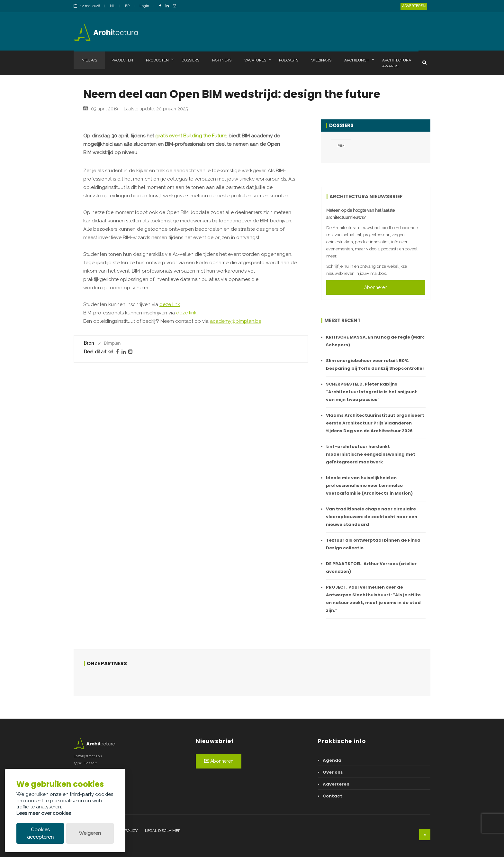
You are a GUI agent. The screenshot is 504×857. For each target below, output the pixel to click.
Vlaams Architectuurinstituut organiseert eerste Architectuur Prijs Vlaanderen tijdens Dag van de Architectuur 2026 (375, 423)
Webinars (321, 60)
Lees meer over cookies (43, 813)
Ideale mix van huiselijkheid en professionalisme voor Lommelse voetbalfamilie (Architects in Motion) (369, 485)
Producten (160, 59)
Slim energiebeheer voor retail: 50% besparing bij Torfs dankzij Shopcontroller (375, 364)
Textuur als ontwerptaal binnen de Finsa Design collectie (373, 544)
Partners (221, 60)
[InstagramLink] (176, 6)
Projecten (122, 60)
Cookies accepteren (40, 833)
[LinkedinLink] (169, 6)
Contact (332, 796)
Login (144, 6)
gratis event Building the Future (190, 268)
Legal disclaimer (163, 830)
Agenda (332, 760)
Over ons (333, 772)
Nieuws (89, 60)
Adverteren (414, 6)
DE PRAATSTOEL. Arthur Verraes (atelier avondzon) (371, 567)
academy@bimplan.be (235, 453)
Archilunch (359, 59)
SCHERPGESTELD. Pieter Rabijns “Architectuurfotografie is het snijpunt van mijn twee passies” (371, 392)
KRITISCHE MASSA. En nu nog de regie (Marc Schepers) (375, 341)
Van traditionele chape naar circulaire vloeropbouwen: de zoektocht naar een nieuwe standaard (371, 516)
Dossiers (190, 60)
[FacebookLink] (162, 6)
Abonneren (375, 287)
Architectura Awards (396, 63)
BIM (341, 146)
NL (112, 6)
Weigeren (90, 833)
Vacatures (257, 59)
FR (127, 6)
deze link (169, 436)
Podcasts (288, 60)
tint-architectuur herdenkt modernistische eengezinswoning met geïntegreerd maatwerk (370, 454)
